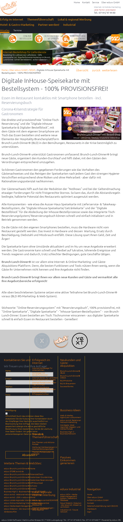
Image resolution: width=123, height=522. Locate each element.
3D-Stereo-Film (10, 511)
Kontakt (90, 503)
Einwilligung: (10, 410)
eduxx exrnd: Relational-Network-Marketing (70, 421)
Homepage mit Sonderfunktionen (40, 374)
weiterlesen (109, 70)
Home (89, 494)
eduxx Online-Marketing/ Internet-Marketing (23, 503)
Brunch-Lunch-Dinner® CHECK (70, 376)
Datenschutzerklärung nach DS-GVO (102, 506)
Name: (8, 370)
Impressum (91, 508)
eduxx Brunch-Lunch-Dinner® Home (19, 468)
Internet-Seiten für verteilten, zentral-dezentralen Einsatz (45, 378)
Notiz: (8, 394)
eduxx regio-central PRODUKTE (40, 504)
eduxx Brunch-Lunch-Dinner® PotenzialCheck (23, 474)
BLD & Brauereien (68, 383)
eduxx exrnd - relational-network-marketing (22, 494)
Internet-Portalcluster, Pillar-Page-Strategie (44, 383)
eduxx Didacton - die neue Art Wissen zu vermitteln (26, 508)
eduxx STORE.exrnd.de (14, 471)
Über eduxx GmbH (95, 497)
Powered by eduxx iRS (111, 520)
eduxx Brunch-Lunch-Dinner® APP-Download (23, 483)
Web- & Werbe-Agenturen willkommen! (70, 416)
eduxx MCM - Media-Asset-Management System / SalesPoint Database (69, 497)
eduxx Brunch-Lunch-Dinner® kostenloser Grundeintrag (28, 477)
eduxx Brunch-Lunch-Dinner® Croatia (20, 488)
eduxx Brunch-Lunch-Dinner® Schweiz (20, 485)
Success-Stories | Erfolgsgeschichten (40, 393)
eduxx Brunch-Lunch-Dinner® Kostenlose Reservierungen (29, 480)
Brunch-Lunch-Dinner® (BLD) (70, 372)
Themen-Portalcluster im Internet (42, 453)
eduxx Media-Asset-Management (18, 506)
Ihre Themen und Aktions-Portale (43, 443)
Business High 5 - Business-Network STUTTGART (24, 491)
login (89, 511)
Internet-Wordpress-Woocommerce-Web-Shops (43, 388)
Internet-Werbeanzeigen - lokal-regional (43, 508)
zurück (96, 70)
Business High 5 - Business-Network (68, 432)
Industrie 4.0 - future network (69, 510)
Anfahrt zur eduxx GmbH (97, 500)
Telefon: (9, 386)
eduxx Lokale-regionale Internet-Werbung (22, 500)
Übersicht (82, 70)
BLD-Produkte (66, 380)
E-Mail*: (8, 378)
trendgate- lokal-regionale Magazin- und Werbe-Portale (70, 427)
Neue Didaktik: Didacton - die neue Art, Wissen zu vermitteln (71, 505)
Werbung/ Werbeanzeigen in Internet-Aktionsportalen (44, 448)
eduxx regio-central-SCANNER (45, 500)
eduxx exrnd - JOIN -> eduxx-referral (19, 497)
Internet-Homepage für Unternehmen (42, 369)
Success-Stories (66, 386)
